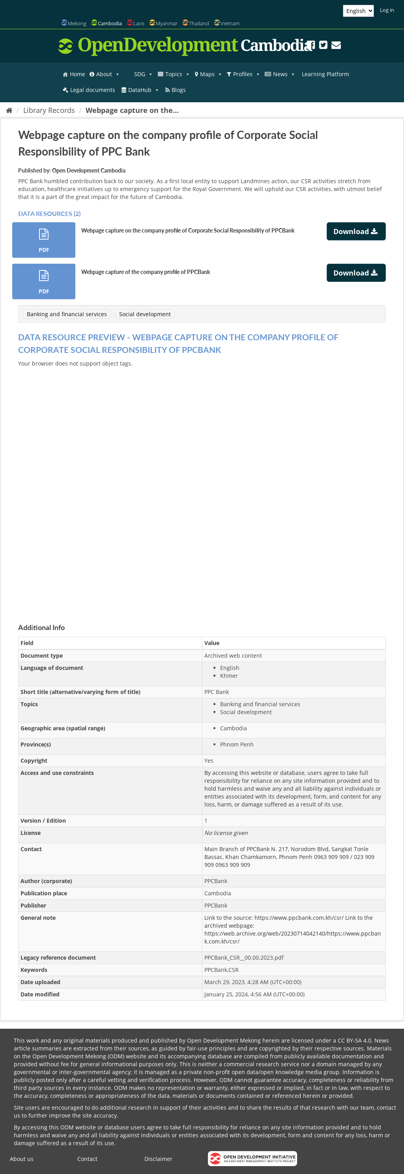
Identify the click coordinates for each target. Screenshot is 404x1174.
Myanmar (167, 23)
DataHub (143, 90)
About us (22, 1159)
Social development (145, 314)
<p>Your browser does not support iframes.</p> (202, 486)
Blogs (179, 90)
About (108, 74)
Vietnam (230, 23)
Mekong (77, 23)
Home (77, 74)
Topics (177, 74)
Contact (87, 1159)
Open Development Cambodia (88, 170)
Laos (138, 23)
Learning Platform (325, 74)
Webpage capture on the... (132, 110)
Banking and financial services (67, 314)
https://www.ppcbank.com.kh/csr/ (299, 917)
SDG (143, 74)
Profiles (246, 74)
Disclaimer (158, 1159)
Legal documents (92, 90)
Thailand (199, 23)
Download (356, 231)
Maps (211, 74)
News (284, 74)
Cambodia (110, 23)
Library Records (49, 110)
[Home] (9, 110)
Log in (387, 9)
